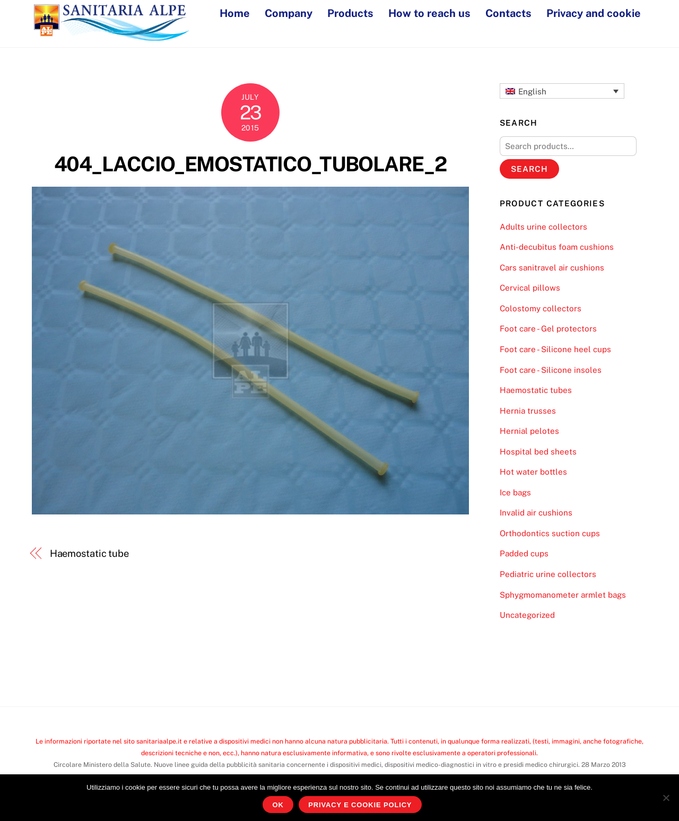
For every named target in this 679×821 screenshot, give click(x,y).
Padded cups (524, 553)
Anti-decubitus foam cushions (557, 246)
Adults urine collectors (543, 226)
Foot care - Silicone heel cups (555, 349)
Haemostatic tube (89, 553)
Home (235, 13)
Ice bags (515, 492)
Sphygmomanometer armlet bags (563, 594)
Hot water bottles (533, 471)
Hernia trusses (528, 410)
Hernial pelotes (529, 430)
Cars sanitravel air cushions (552, 267)
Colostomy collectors (540, 308)
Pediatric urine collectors (548, 574)
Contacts (508, 13)
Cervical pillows (530, 287)
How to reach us (429, 13)
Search (529, 168)
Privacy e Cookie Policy (360, 805)
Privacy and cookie (593, 13)
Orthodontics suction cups (550, 533)
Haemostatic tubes (536, 390)
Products (350, 13)
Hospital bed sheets (538, 451)
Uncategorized (527, 614)
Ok (278, 805)
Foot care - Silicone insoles (551, 369)
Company (288, 13)
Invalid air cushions (536, 512)
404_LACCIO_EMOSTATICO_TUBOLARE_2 (250, 164)
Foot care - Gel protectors (548, 328)
